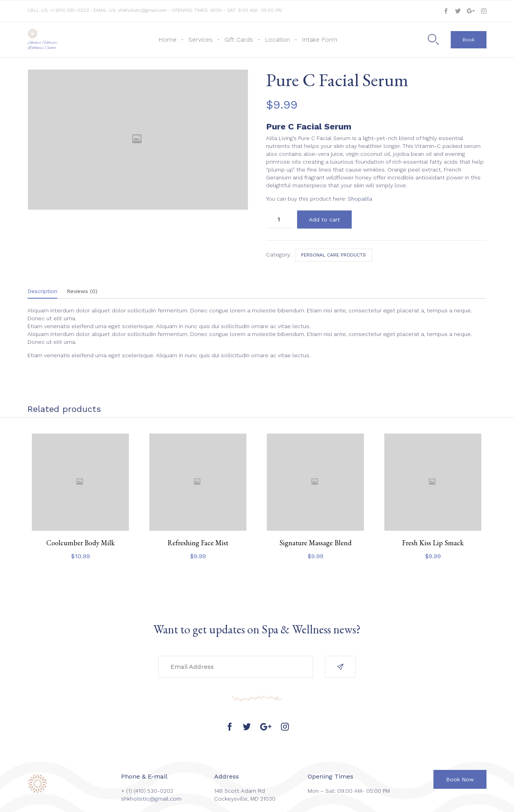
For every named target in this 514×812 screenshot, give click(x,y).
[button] (468, 39)
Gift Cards (238, 39)
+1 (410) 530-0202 (70, 10)
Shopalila (360, 199)
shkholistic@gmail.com (142, 10)
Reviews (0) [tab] (82, 291)
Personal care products (333, 255)
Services (200, 39)
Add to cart (324, 219)
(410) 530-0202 (153, 791)
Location (277, 39)
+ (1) (127, 791)
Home (167, 39)
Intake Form (319, 39)
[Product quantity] (280, 219)
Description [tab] (42, 291)
